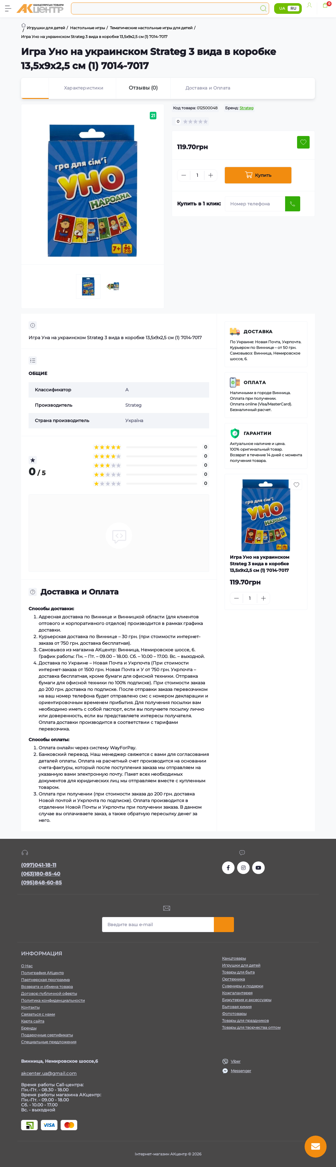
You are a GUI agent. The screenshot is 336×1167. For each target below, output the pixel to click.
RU (293, 8)
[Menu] (8, 8)
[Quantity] (197, 175)
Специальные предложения (48, 1041)
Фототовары (234, 1013)
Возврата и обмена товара (47, 986)
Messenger (241, 1070)
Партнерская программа (45, 979)
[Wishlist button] (303, 142)
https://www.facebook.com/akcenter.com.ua (228, 867)
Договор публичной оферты (49, 993)
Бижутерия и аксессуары (246, 999)
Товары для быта (238, 972)
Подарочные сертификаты (47, 1035)
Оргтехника (233, 979)
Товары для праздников (245, 1020)
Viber (236, 1061)
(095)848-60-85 (41, 883)
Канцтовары (234, 958)
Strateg (246, 108)
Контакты (30, 1007)
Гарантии (258, 433)
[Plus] (210, 175)
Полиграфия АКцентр (42, 972)
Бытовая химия (237, 1006)
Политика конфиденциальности (53, 1000)
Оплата (255, 382)
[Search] (263, 8)
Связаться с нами (38, 1014)
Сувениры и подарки (242, 986)
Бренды (28, 1028)
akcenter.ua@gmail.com (49, 1073)
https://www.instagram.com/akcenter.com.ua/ (243, 867)
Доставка (258, 331)
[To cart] (296, 598)
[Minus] (183, 175)
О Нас (27, 965)
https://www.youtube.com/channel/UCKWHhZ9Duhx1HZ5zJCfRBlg (258, 867)
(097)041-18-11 (38, 865)
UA (282, 8)
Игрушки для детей (241, 965)
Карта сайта (32, 1021)
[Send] (292, 203)
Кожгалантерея (237, 993)
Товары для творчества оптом (251, 1027)
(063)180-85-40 (40, 874)
